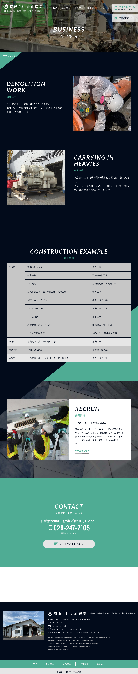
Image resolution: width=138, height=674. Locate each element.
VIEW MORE (82, 451)
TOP (55, 8)
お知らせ (104, 8)
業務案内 (78, 8)
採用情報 (91, 8)
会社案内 (66, 8)
